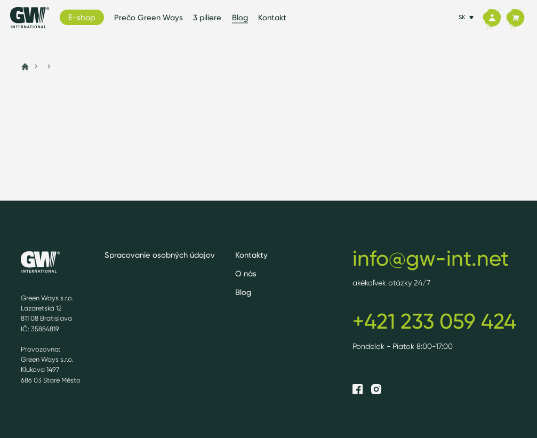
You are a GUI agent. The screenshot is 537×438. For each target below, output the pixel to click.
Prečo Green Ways (148, 17)
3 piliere (207, 17)
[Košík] (515, 17)
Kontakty (251, 255)
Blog (240, 17)
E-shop (81, 17)
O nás (246, 273)
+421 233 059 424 (434, 321)
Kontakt (272, 17)
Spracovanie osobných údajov (160, 255)
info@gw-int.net (430, 258)
